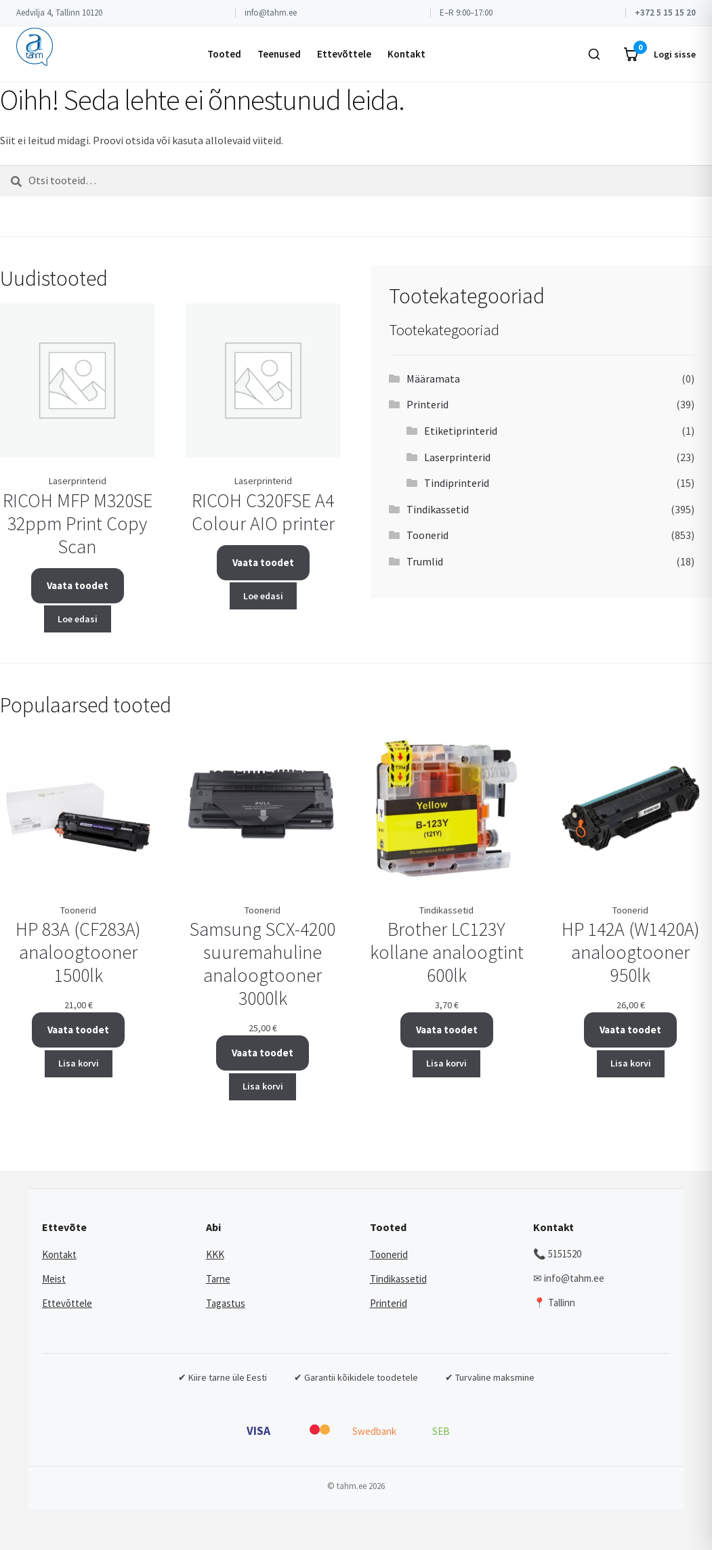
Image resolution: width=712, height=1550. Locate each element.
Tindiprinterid (456, 483)
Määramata (433, 378)
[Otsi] (594, 54)
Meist (54, 1278)
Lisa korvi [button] (78, 1063)
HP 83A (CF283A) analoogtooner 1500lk (78, 952)
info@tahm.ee (271, 12)
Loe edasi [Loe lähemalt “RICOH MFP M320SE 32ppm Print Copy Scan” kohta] (78, 619)
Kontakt (406, 53)
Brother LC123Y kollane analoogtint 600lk (447, 952)
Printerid (427, 404)
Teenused (279, 53)
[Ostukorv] (631, 54)
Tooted (224, 53)
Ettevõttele (344, 53)
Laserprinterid (457, 457)
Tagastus (225, 1303)
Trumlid (424, 561)
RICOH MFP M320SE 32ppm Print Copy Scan (77, 523)
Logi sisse (675, 54)
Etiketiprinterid (460, 430)
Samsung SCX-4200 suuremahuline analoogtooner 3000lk (262, 963)
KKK (215, 1254)
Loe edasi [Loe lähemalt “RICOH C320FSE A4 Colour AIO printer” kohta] (263, 596)
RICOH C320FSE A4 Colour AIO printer (263, 512)
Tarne (218, 1278)
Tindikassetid (437, 509)
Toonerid (427, 535)
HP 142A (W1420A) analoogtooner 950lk (631, 952)
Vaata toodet (77, 585)
